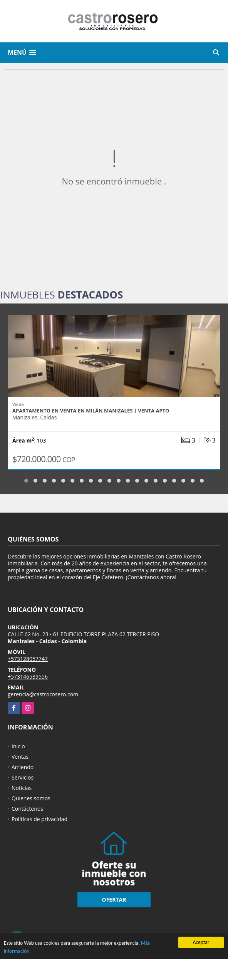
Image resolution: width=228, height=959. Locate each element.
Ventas (20, 756)
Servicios (23, 777)
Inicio (18, 746)
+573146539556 (28, 676)
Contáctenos (27, 808)
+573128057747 (28, 658)
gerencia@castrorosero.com (43, 694)
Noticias (22, 787)
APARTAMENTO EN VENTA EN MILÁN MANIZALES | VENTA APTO (90, 410)
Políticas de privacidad (39, 819)
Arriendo (23, 767)
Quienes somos (31, 798)
